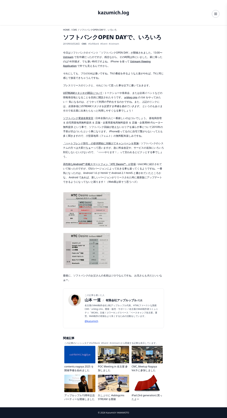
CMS (74, 29)
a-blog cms (130, 97)
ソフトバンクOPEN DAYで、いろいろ (98, 29)
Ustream (68, 57)
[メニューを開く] (215, 14)
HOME (66, 29)
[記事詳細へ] (80, 359)
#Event (104, 43)
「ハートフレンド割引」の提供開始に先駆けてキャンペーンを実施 (101, 143)
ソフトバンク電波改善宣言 (78, 118)
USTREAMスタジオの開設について (82, 93)
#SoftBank (93, 43)
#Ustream (114, 43)
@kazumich (91, 321)
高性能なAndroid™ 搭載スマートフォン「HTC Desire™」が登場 (99, 164)
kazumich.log (113, 12)
